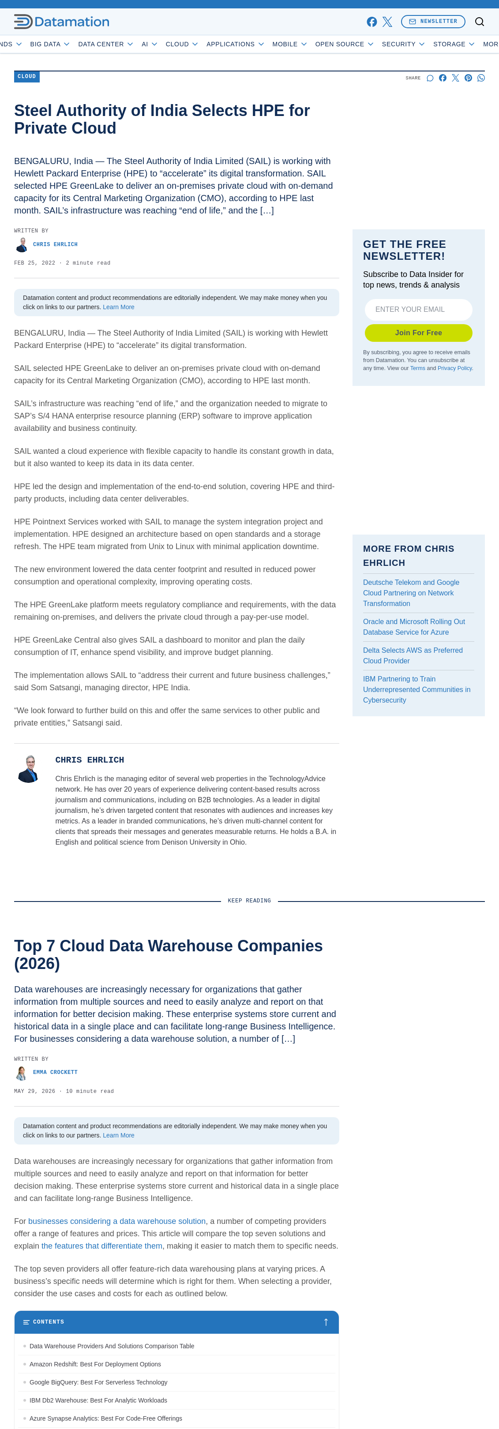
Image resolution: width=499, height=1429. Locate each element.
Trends (29, 44)
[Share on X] (455, 78)
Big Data (75, 44)
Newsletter (433, 21)
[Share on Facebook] (442, 78)
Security (429, 44)
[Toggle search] (479, 21)
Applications (261, 44)
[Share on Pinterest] (468, 78)
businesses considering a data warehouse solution (117, 1221)
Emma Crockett (46, 1073)
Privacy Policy (455, 368)
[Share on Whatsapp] (481, 78)
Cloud (208, 44)
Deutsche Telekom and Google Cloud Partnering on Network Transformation (411, 593)
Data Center (131, 44)
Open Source (370, 44)
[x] (387, 22)
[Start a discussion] (430, 78)
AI (175, 44)
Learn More (119, 306)
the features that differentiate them (101, 1246)
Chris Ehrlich (46, 244)
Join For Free (419, 333)
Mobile (315, 44)
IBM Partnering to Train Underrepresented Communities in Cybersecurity (417, 689)
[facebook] (372, 22)
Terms (417, 368)
